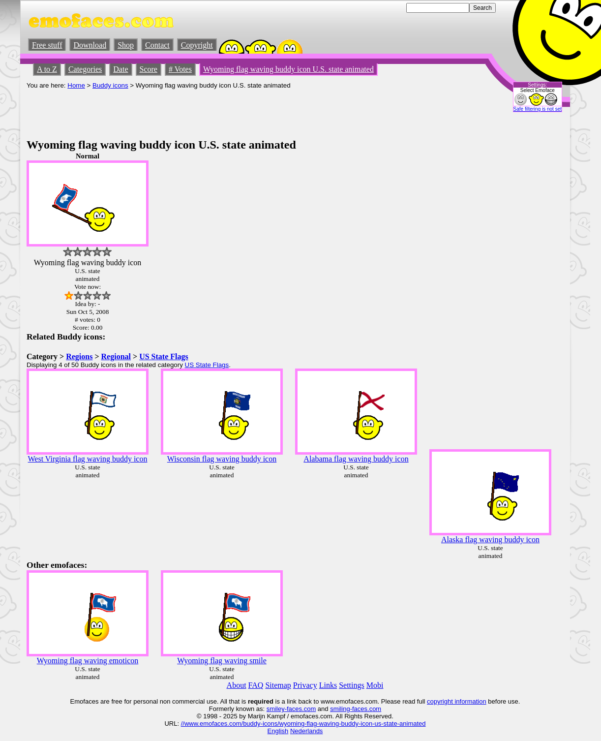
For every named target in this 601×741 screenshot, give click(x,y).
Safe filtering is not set (537, 109)
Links (328, 685)
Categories (85, 69)
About (236, 685)
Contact (157, 45)
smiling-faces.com (355, 708)
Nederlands (306, 731)
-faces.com (300, 708)
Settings (351, 685)
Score (148, 69)
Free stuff (47, 45)
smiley (276, 708)
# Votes (180, 69)
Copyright (197, 45)
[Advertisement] (206, 111)
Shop (126, 45)
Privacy (305, 685)
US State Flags (163, 356)
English (278, 731)
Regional (116, 356)
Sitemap (278, 685)
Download (89, 45)
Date (120, 69)
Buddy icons (110, 85)
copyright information (456, 701)
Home (76, 85)
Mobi (375, 685)
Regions (79, 356)
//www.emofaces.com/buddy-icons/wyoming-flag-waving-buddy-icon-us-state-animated (303, 723)
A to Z (47, 69)
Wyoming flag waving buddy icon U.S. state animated (288, 69)
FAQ (256, 685)
